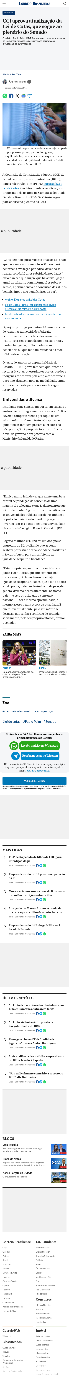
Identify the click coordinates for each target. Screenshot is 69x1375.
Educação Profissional (45, 1285)
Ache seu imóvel (43, 1336)
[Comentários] (30, 97)
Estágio (39, 1260)
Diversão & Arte (10, 1273)
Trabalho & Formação (45, 1256)
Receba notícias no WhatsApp (39, 745)
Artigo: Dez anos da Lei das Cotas (25, 299)
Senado (51, 721)
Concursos (44, 1299)
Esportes (6, 1277)
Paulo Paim (33, 721)
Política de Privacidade (13, 1306)
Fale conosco (41, 1293)
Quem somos (8, 1302)
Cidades (6, 1252)
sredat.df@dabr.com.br (37, 770)
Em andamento (42, 1313)
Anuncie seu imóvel (44, 1340)
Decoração (41, 1365)
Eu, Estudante (46, 1242)
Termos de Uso (9, 1311)
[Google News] (23, 97)
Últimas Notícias (43, 1268)
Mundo (6, 1268)
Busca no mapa (42, 1344)
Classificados (12, 1342)
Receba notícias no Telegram (40, 755)
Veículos (6, 1356)
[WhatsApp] (5, 97)
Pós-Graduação (43, 1289)
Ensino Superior (43, 1252)
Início (6, 74)
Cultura (39, 1273)
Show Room (41, 1361)
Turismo (6, 1298)
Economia (7, 1264)
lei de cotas (12, 721)
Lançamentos (42, 1349)
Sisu (37, 1281)
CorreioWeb (11, 1330)
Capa (5, 1247)
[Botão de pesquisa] (64, 3)
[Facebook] (11, 97)
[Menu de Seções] (4, 3)
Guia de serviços (43, 1357)
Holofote (6, 1289)
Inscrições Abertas (44, 1317)
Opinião (6, 1285)
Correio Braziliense (17, 1242)
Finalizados (41, 1322)
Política (16, 74)
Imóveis (6, 1352)
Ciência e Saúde (10, 1281)
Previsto (39, 1309)
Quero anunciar (9, 1347)
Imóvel (41, 1330)
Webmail (6, 1336)
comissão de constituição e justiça (28, 711)
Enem (38, 1264)
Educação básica (43, 1247)
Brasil (5, 1260)
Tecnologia (7, 1293)
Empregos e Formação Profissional (13, 1361)
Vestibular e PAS (43, 1277)
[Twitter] (17, 97)
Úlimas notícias (42, 1353)
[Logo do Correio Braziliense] (34, 4)
